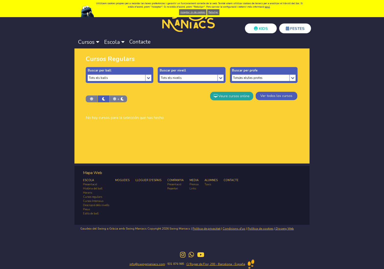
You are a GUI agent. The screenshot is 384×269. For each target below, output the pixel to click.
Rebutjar (213, 12)
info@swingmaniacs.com (147, 264)
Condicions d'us (234, 229)
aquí (267, 7)
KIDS (261, 28)
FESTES (295, 28)
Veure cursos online (232, 96)
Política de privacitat (206, 229)
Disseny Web (284, 229)
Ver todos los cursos (276, 96)
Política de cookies (261, 229)
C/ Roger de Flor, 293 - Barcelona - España (215, 264)
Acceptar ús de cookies (192, 12)
